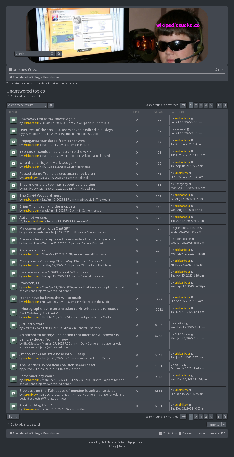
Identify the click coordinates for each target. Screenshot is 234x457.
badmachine (31, 243)
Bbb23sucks (31, 343)
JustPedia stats (31, 323)
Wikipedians (87, 189)
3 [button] (201, 105)
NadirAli (28, 328)
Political (85, 145)
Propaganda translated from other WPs (52, 140)
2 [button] (196, 105)
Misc (88, 221)
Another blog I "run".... (37, 405)
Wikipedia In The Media (94, 123)
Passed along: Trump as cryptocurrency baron (57, 173)
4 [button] (206, 105)
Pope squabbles (32, 250)
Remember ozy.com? (36, 375)
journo (27, 369)
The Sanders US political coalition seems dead (57, 365)
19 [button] (219, 105)
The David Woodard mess (40, 195)
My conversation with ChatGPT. (45, 228)
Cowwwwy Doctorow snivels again (47, 118)
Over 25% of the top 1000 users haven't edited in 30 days (66, 129)
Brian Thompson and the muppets (47, 206)
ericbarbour (31, 123)
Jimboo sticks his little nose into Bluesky (52, 354)
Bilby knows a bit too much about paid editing (57, 184)
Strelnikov (30, 178)
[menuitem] (32, 70)
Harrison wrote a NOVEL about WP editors (53, 272)
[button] (183, 105)
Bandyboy (30, 189)
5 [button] (211, 105)
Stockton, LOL (31, 283)
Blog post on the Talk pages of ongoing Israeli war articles (67, 390)
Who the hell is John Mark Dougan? (47, 162)
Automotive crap (33, 217)
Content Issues (91, 210)
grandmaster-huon (35, 232)
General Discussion (86, 134)
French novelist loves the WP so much (50, 297)
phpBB (104, 442)
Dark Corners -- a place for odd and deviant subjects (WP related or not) (70, 345)
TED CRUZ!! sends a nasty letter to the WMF (55, 151)
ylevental (29, 134)
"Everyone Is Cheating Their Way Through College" (60, 261)
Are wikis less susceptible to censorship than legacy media (67, 239)
